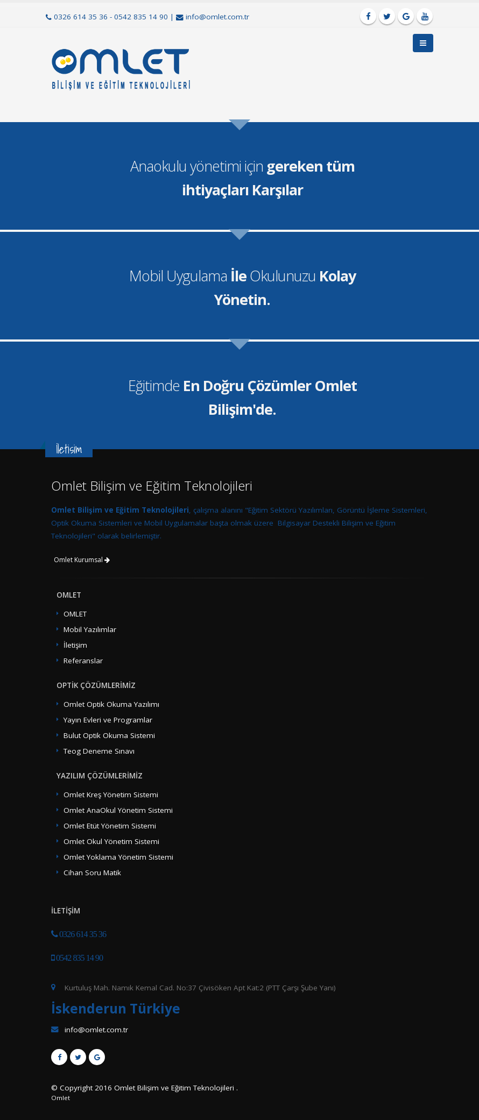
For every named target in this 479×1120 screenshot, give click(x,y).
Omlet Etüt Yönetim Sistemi (110, 826)
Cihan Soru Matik (92, 872)
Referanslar (83, 660)
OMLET (75, 614)
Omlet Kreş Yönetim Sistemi (111, 794)
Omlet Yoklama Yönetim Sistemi (118, 857)
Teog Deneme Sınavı (99, 751)
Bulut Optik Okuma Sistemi (109, 735)
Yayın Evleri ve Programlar (108, 720)
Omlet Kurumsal (82, 559)
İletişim (75, 645)
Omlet (60, 1098)
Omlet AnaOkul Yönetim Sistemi (118, 810)
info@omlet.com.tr (217, 17)
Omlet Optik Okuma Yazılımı (111, 704)
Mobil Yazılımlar (90, 629)
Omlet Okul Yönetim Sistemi (111, 841)
